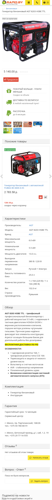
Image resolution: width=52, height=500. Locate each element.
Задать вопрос (39, 481)
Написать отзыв (39, 457)
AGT (31, 234)
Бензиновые (11, 8)
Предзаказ (11, 79)
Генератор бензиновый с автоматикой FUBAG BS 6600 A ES (24, 186)
